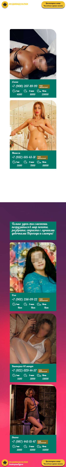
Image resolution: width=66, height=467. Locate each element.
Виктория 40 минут (22, 366)
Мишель (16, 152)
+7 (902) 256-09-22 (31, 300)
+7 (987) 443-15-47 (30, 442)
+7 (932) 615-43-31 (30, 157)
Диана (15, 437)
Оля (14, 295)
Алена (15, 81)
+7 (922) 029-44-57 (30, 371)
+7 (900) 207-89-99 (31, 86)
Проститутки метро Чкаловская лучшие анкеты (53, 4)
